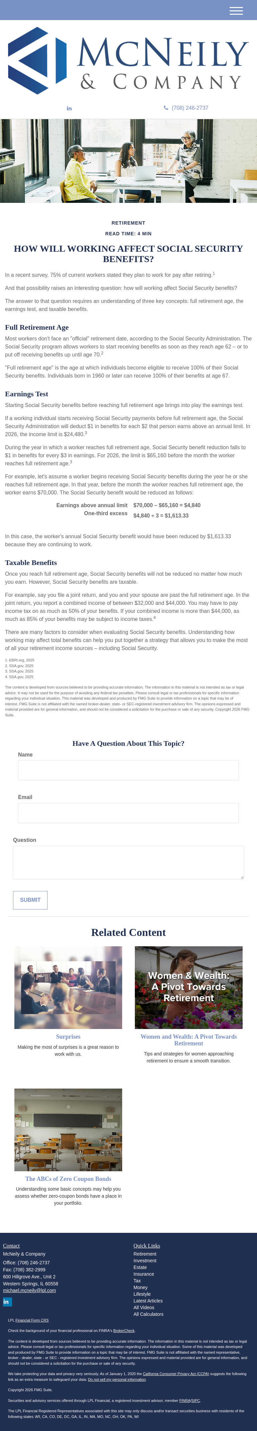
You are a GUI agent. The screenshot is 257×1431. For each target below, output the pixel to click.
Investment (145, 1260)
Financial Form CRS (32, 1320)
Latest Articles (148, 1300)
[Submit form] (30, 900)
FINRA (184, 1401)
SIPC (195, 1401)
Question (24, 840)
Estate (140, 1267)
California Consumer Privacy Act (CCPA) (176, 1374)
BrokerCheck (124, 1331)
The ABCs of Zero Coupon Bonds (68, 1179)
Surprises (68, 1036)
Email (25, 797)
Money (141, 1287)
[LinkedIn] (69, 108)
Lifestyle (142, 1294)
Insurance (144, 1274)
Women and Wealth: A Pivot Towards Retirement (189, 1040)
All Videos (144, 1307)
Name (25, 755)
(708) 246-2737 (186, 108)
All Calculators (148, 1314)
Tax (137, 1280)
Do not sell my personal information (117, 1379)
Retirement (145, 1254)
